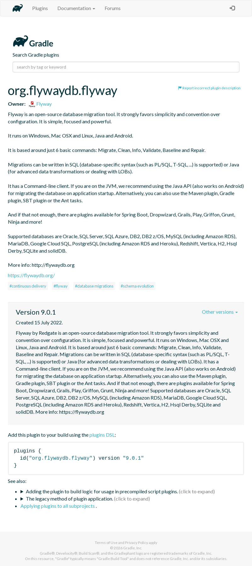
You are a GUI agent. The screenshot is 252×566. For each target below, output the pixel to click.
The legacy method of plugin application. (69, 499)
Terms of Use (106, 542)
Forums (113, 8)
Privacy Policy (136, 542)
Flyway (40, 104)
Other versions (220, 312)
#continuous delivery (27, 286)
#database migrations (94, 286)
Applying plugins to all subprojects (58, 506)
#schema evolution (137, 286)
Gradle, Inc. (132, 548)
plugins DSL (102, 435)
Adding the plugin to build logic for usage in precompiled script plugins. (102, 491)
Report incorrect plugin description (209, 88)
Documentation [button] (76, 8)
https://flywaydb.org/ (31, 275)
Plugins (40, 8)
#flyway (61, 286)
